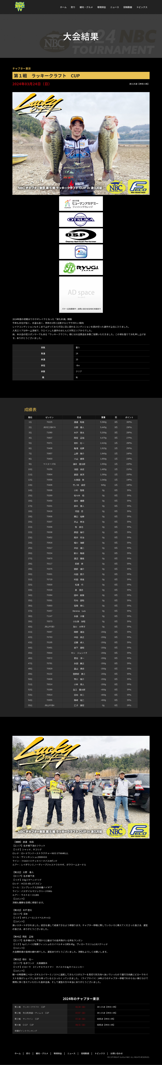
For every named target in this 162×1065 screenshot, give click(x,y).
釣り (73, 7)
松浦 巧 (79, 584)
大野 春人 (79, 427)
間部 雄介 (79, 568)
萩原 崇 (79, 563)
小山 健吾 (79, 458)
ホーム (63, 7)
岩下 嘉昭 (79, 647)
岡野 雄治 (79, 631)
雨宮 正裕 (79, 437)
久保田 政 (79, 479)
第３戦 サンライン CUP (27, 1018)
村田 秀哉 (79, 579)
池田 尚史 (79, 469)
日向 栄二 (79, 694)
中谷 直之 (79, 637)
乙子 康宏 (79, 705)
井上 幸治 (79, 521)
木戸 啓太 (79, 432)
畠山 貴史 (79, 668)
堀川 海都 (79, 542)
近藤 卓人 (79, 642)
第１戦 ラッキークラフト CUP (30, 1006)
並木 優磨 (79, 500)
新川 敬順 (79, 553)
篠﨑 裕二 (79, 700)
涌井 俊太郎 (79, 464)
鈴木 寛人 (79, 506)
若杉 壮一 (79, 443)
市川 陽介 (79, 679)
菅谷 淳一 (79, 658)
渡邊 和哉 (79, 422)
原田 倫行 (79, 532)
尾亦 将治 (79, 537)
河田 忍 (79, 511)
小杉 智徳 (79, 490)
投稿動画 (127, 7)
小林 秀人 (79, 684)
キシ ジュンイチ (79, 652)
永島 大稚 (79, 616)
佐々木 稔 (79, 495)
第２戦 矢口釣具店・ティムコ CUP (32, 1012)
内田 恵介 (79, 574)
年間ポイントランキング (26, 1030)
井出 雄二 (79, 547)
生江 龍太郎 (79, 689)
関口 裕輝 (79, 516)
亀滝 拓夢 (79, 448)
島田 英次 (79, 474)
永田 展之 (79, 663)
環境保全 (101, 7)
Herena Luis (79, 610)
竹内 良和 (79, 600)
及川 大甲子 (79, 626)
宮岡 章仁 (79, 605)
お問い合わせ (116, 1053)
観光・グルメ (86, 7)
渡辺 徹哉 (79, 558)
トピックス (141, 7)
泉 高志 (79, 589)
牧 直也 (79, 527)
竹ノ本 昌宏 (79, 485)
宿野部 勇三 (79, 673)
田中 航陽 (79, 595)
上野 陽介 (79, 453)
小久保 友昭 (79, 621)
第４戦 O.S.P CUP (24, 1024)
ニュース (114, 7)
